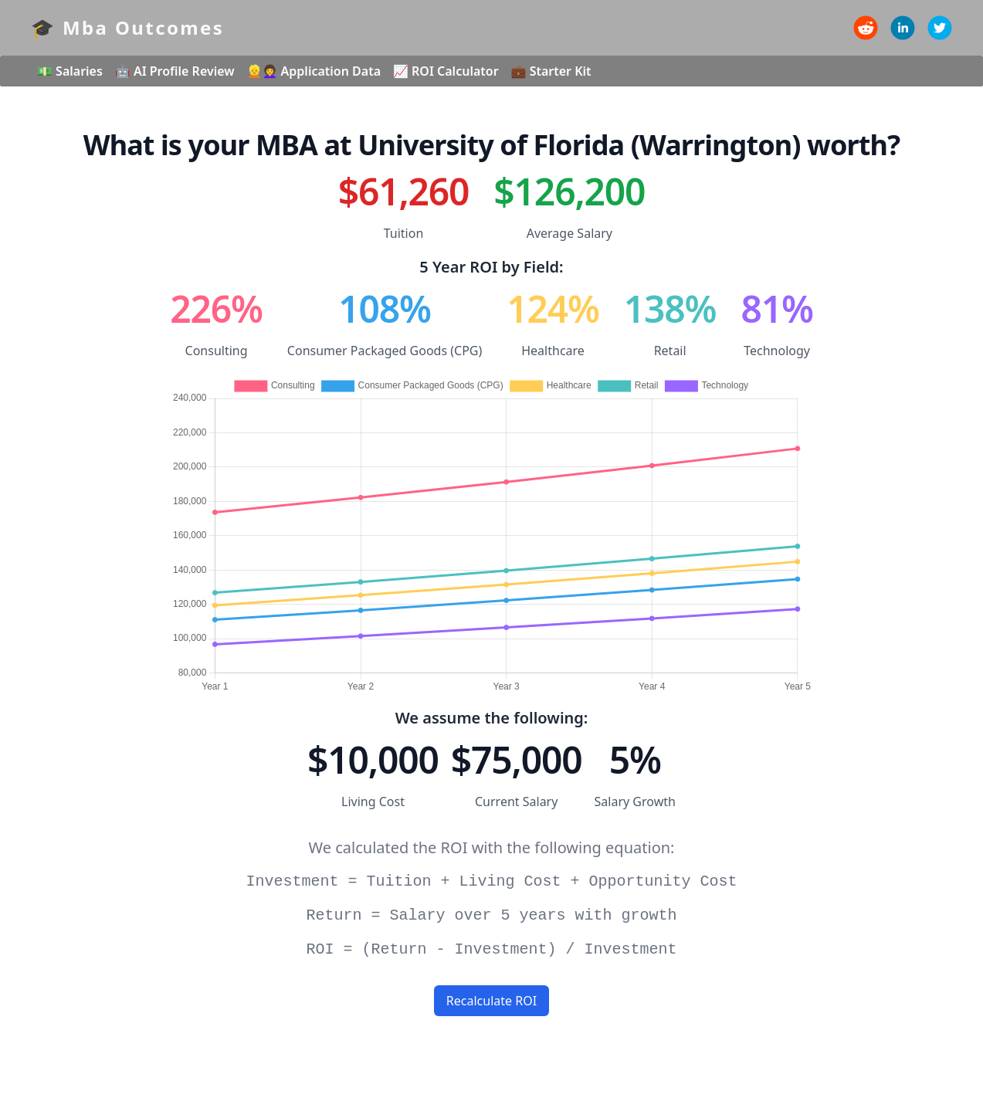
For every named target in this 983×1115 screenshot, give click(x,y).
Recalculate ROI (491, 1000)
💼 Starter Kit (551, 71)
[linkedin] (902, 27)
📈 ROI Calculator (446, 71)
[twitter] (939, 27)
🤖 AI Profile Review (175, 71)
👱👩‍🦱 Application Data (314, 71)
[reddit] (865, 27)
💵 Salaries (70, 71)
